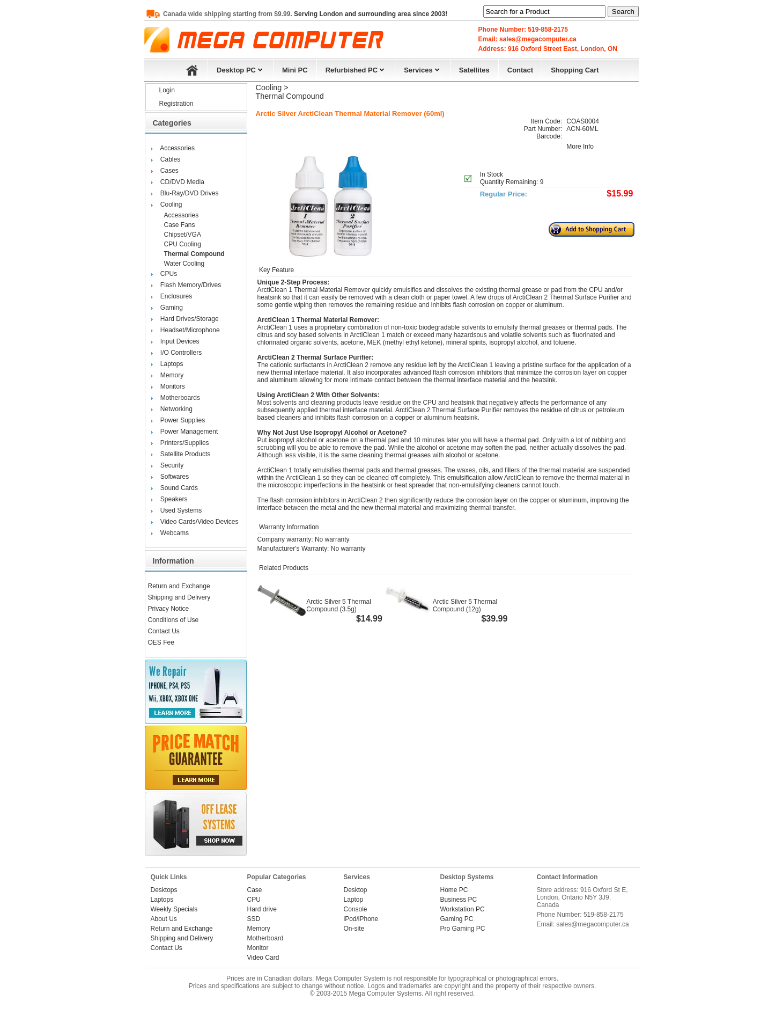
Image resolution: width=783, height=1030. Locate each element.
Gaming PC (457, 919)
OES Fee (161, 642)
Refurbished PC (356, 69)
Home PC (454, 890)
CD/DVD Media (182, 182)
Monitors (172, 386)
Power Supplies (182, 420)
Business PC (458, 899)
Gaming (171, 307)
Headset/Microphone (190, 330)
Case (254, 890)
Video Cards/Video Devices (199, 521)
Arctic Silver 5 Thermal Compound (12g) (465, 605)
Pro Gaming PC (462, 928)
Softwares (174, 476)
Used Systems (181, 510)
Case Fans (179, 225)
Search (623, 12)
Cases (169, 170)
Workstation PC (462, 909)
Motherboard (265, 938)
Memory (171, 375)
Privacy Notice (168, 608)
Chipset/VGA (182, 234)
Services (422, 69)
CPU (254, 899)
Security (171, 465)
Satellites (474, 70)
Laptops (171, 364)
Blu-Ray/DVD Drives (189, 193)
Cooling (171, 204)
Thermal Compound (194, 254)
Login (167, 90)
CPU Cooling (182, 244)
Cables (170, 159)
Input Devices (180, 341)
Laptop (354, 899)
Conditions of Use (173, 620)
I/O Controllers (181, 352)
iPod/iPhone (361, 919)
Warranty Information (288, 527)
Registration (176, 103)
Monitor (258, 948)
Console (355, 909)
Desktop (355, 890)
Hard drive (262, 909)
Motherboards (180, 397)
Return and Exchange (179, 586)
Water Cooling (184, 263)
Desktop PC (240, 69)
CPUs (168, 273)
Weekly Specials (174, 909)
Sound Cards (179, 488)
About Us (164, 919)
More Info (580, 146)
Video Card (263, 957)
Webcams (174, 533)
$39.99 (494, 618)
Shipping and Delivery (179, 597)
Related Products (282, 568)
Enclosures (176, 296)
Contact (520, 70)
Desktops (164, 890)
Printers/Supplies (184, 443)
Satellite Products (185, 454)
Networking (176, 409)
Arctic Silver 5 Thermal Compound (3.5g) (338, 605)
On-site (354, 928)
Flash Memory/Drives (190, 285)
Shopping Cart (575, 70)
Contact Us (164, 631)
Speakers (174, 499)
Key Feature (275, 270)
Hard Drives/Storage (189, 319)
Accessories (177, 148)
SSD (254, 919)
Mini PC (295, 70)
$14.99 (369, 618)
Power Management (189, 431)
